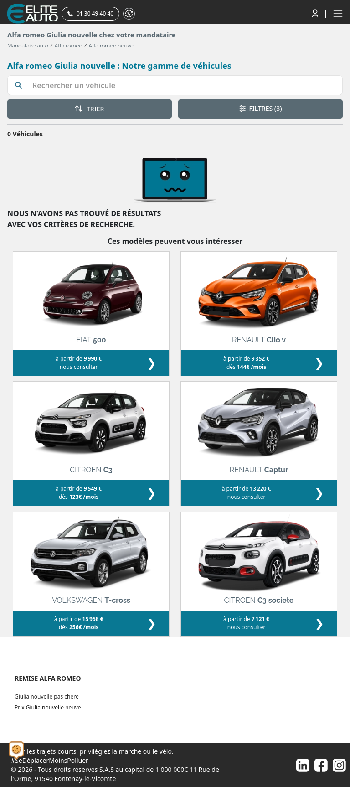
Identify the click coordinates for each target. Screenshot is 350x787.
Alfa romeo (68, 45)
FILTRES (260, 108)
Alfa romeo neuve (111, 45)
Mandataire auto (27, 45)
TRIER (89, 108)
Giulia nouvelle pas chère (47, 696)
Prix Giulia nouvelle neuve (48, 707)
